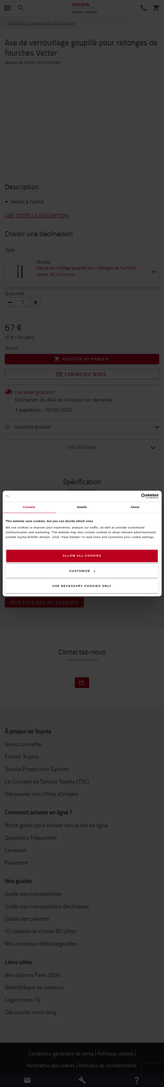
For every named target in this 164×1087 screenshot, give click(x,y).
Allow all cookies (82, 556)
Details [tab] (82, 507)
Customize (82, 571)
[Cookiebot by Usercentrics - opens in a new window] (131, 496)
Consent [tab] (29, 507)
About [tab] (135, 507)
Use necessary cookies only (82, 586)
